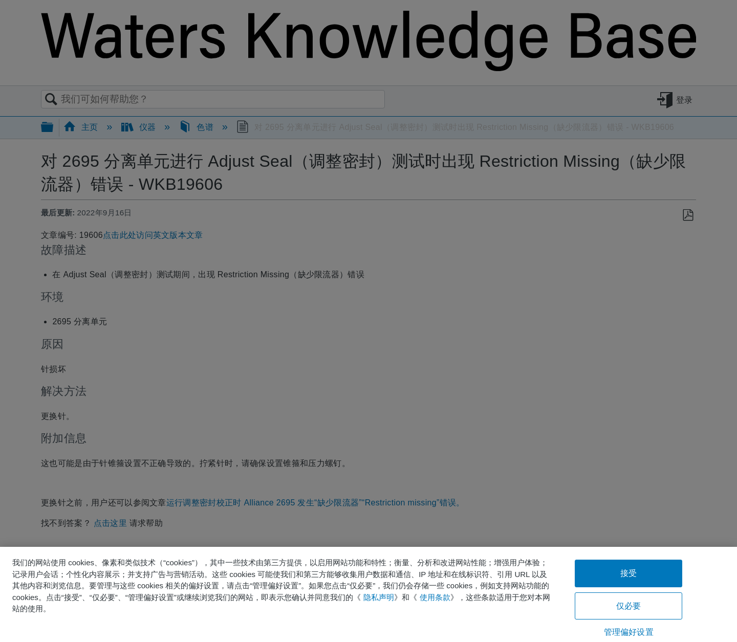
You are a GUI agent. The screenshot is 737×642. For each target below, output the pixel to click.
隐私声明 (378, 597)
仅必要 (628, 606)
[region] (368, 594)
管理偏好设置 (629, 632)
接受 (628, 573)
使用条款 (435, 597)
